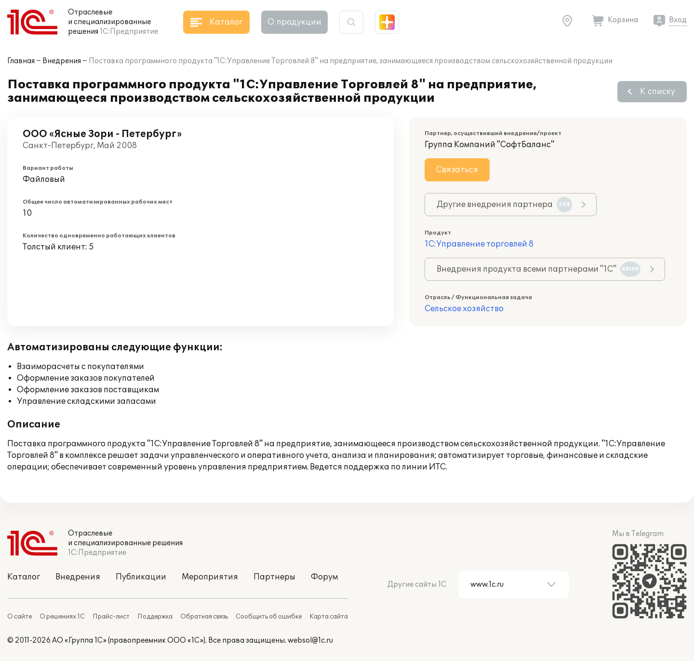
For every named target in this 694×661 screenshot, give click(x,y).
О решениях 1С (62, 616)
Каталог (23, 577)
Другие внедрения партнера (504, 204)
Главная (21, 61)
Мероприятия (210, 577)
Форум (324, 577)
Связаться (457, 170)
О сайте (19, 616)
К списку (657, 91)
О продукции (294, 22)
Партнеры (274, 577)
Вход (678, 20)
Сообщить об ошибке (269, 616)
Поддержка (155, 616)
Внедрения (61, 61)
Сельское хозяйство (464, 309)
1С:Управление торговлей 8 (479, 244)
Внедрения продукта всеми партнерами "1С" (539, 269)
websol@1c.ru (310, 640)
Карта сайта (328, 616)
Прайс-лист (111, 616)
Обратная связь (204, 616)
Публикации (141, 577)
